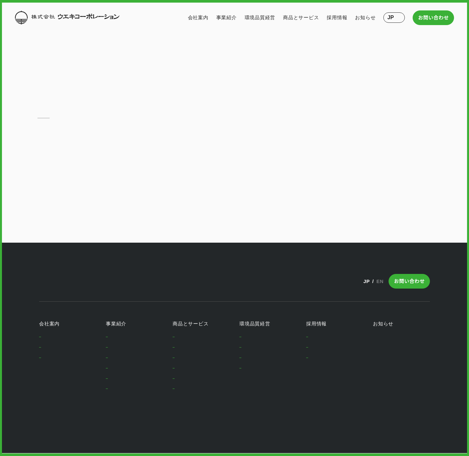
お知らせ (365, 17)
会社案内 (198, 17)
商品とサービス (301, 17)
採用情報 (337, 17)
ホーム (43, 116)
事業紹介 (226, 17)
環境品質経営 (260, 17)
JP (365, 281)
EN (380, 281)
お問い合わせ (433, 17)
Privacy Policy (53, 432)
